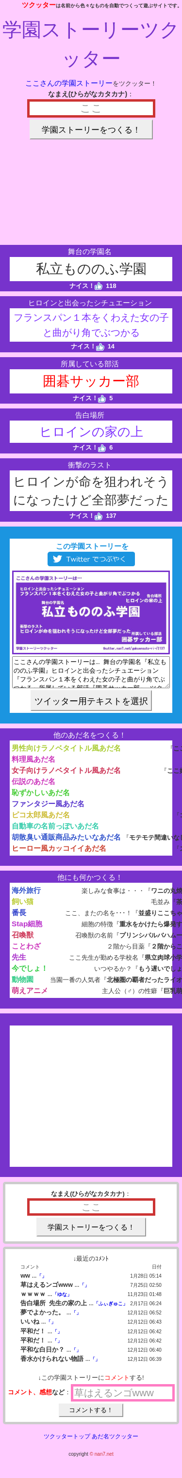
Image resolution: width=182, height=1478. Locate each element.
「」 (42, 1281)
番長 (19, 918)
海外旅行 (26, 896)
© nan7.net (102, 1460)
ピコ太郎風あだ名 (41, 820)
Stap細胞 (27, 929)
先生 (19, 963)
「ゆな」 (62, 1300)
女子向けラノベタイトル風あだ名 (66, 776)
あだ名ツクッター (115, 1442)
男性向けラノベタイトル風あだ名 (66, 754)
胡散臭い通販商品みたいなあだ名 (66, 843)
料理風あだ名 (33, 765)
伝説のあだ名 (33, 787)
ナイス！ (86, 285)
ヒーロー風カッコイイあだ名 (59, 854)
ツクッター (39, 5)
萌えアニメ (30, 996)
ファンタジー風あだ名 (48, 809)
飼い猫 (22, 907)
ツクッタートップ (67, 1442)
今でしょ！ (30, 974)
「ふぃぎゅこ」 (111, 1309)
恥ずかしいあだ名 (41, 798)
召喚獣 (22, 940)
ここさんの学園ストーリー (69, 83)
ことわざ (26, 952)
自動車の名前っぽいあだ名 (55, 832)
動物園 (22, 985)
